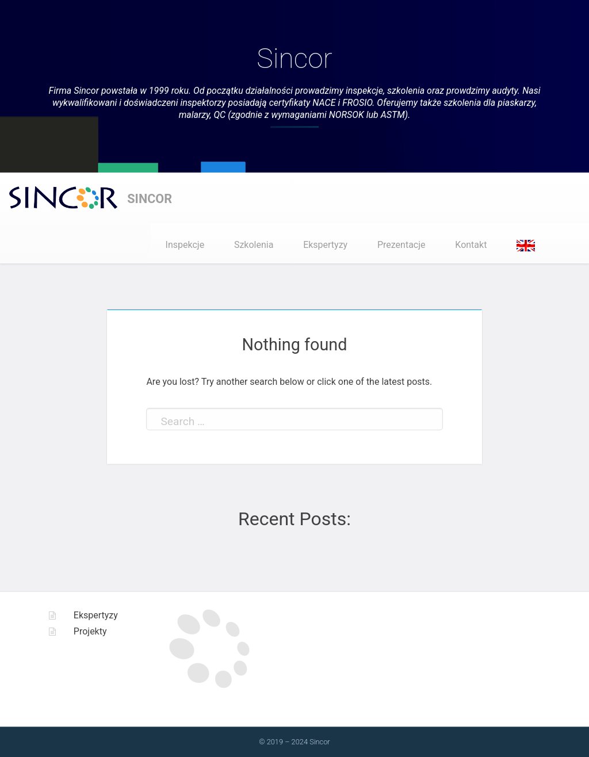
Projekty (90, 631)
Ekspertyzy (325, 244)
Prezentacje (401, 244)
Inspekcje (185, 244)
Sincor (294, 58)
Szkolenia (253, 244)
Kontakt (471, 244)
